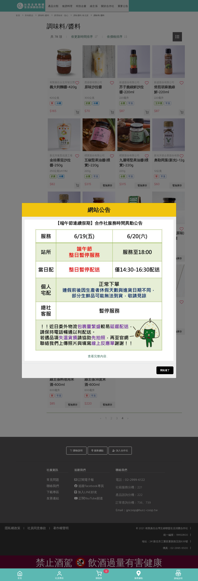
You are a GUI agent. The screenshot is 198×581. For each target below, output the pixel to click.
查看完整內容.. (98, 356)
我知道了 (165, 370)
